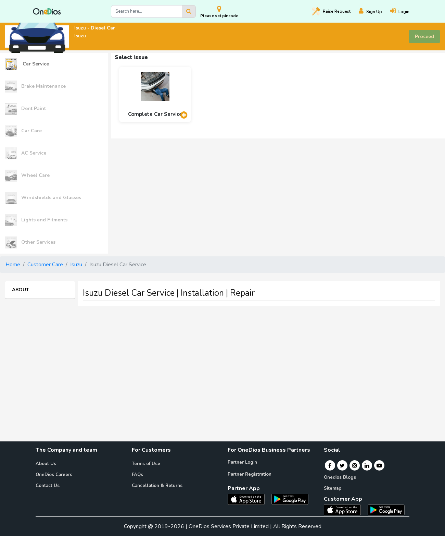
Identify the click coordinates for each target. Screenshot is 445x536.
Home (12, 264)
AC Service (25, 153)
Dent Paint (25, 109)
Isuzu (76, 264)
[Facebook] (329, 465)
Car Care (23, 131)
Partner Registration (249, 474)
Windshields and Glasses (43, 198)
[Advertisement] (222, 359)
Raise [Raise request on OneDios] (331, 11)
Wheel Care (27, 176)
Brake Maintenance (35, 87)
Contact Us (48, 486)
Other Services (30, 242)
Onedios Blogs (340, 477)
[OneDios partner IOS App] (249, 498)
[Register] (374, 11)
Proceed (424, 36)
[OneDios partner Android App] (289, 498)
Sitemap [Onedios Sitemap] (332, 488)
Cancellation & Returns (157, 486)
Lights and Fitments (36, 220)
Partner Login (242, 462)
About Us (46, 464)
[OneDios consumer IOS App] (345, 509)
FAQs (137, 475)
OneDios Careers (54, 475)
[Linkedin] (367, 465)
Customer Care (45, 264)
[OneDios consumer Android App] (386, 509)
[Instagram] (354, 465)
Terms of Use (146, 464)
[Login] (404, 11)
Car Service (27, 64)
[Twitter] (342, 465)
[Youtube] (379, 465)
